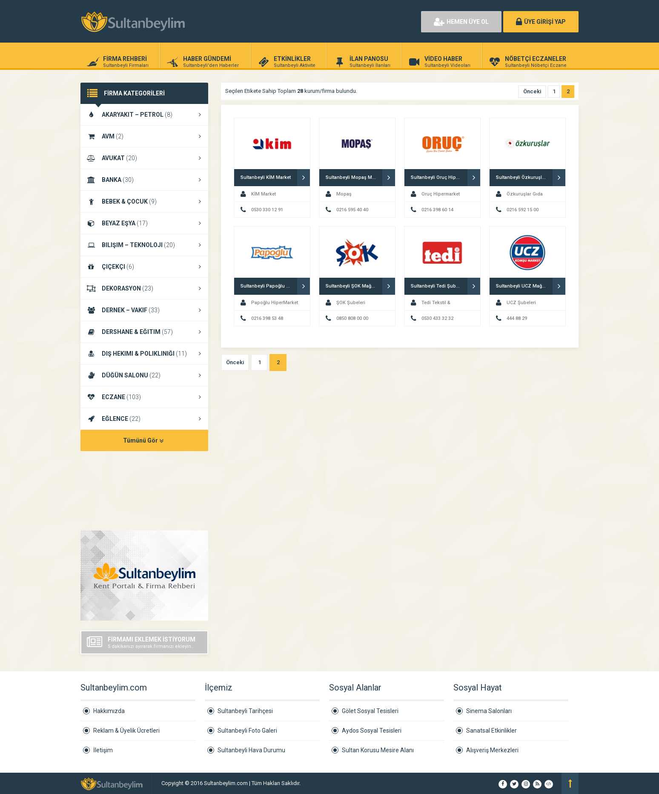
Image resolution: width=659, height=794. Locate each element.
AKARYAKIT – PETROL (144, 114)
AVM (144, 136)
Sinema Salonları (489, 711)
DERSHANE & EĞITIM (144, 331)
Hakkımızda (109, 711)
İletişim (103, 750)
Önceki (532, 91)
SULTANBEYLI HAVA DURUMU (144, 492)
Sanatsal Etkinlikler (491, 730)
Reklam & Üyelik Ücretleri (126, 730)
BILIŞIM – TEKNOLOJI (144, 245)
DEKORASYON (144, 288)
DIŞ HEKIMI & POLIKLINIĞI (144, 353)
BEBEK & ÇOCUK (144, 201)
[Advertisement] (316, 21)
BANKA (144, 179)
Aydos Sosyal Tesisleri (371, 730)
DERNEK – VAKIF (144, 310)
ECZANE (144, 397)
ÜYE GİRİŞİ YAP (541, 21)
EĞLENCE (144, 418)
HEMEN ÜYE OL (461, 21)
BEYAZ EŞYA (144, 223)
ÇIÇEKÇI (144, 266)
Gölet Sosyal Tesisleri (370, 711)
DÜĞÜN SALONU (144, 375)
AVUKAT (144, 158)
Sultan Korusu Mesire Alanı (378, 750)
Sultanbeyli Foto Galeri (247, 730)
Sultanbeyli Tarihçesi (245, 711)
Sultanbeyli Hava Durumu (251, 750)
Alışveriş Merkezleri (492, 750)
